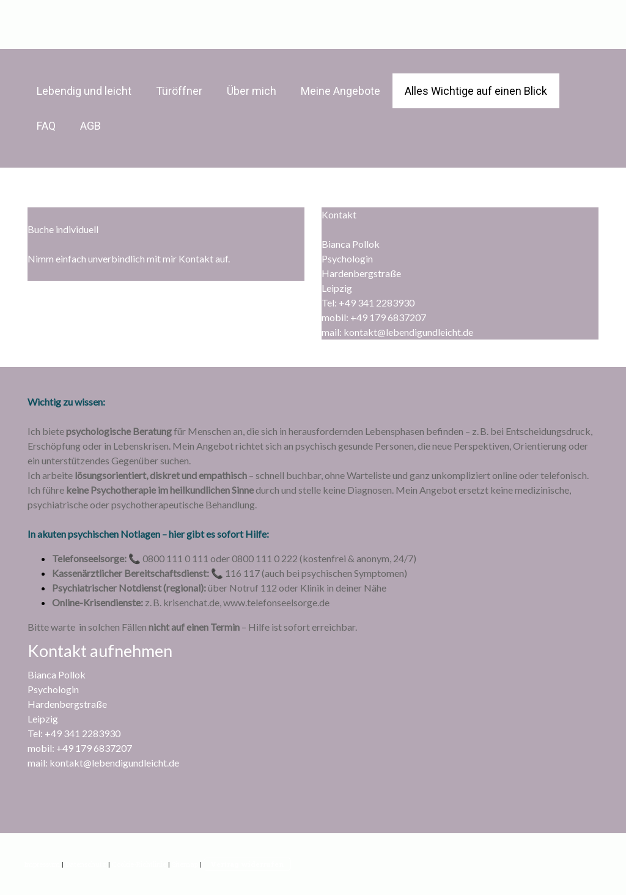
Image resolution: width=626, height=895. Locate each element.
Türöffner (179, 90)
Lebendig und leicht (84, 90)
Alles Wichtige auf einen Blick (476, 90)
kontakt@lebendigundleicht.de (408, 332)
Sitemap (185, 864)
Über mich (251, 90)
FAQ (46, 125)
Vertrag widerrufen (247, 864)
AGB (90, 125)
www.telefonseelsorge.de (276, 602)
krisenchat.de (191, 602)
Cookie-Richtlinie (139, 864)
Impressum (42, 864)
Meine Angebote (340, 90)
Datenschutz (85, 864)
